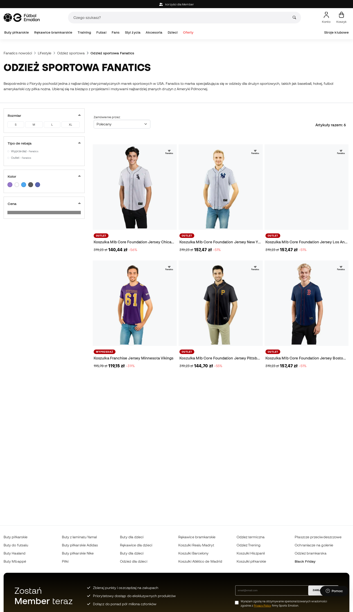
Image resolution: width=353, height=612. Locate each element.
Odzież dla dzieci (133, 561)
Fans (116, 32)
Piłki (65, 561)
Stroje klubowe (336, 32)
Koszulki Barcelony (193, 553)
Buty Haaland (14, 553)
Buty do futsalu (16, 545)
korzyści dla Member (176, 4)
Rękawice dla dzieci (136, 545)
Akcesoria (154, 32)
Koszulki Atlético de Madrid (200, 561)
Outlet (21, 157)
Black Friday (305, 561)
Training (84, 32)
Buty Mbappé (15, 561)
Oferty (188, 32)
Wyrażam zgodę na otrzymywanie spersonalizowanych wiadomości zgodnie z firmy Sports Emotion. (284, 603)
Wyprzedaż (24, 151)
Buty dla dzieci (131, 537)
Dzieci (173, 32)
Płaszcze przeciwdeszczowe (318, 537)
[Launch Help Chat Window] (334, 591)
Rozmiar (44, 115)
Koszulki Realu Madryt (196, 545)
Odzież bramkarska (310, 553)
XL (70, 124)
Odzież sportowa (71, 53)
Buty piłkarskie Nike (78, 553)
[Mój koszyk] (341, 17)
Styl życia (132, 32)
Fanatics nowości (18, 53)
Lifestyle (44, 53)
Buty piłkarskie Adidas (80, 545)
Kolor (44, 176)
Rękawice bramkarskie (53, 32)
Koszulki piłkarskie (251, 561)
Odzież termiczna (251, 537)
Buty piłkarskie (16, 32)
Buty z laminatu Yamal (79, 537)
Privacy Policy (262, 605)
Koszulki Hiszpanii (251, 553)
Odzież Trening (248, 545)
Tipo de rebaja (44, 143)
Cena (44, 204)
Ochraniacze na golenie (314, 545)
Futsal (101, 32)
